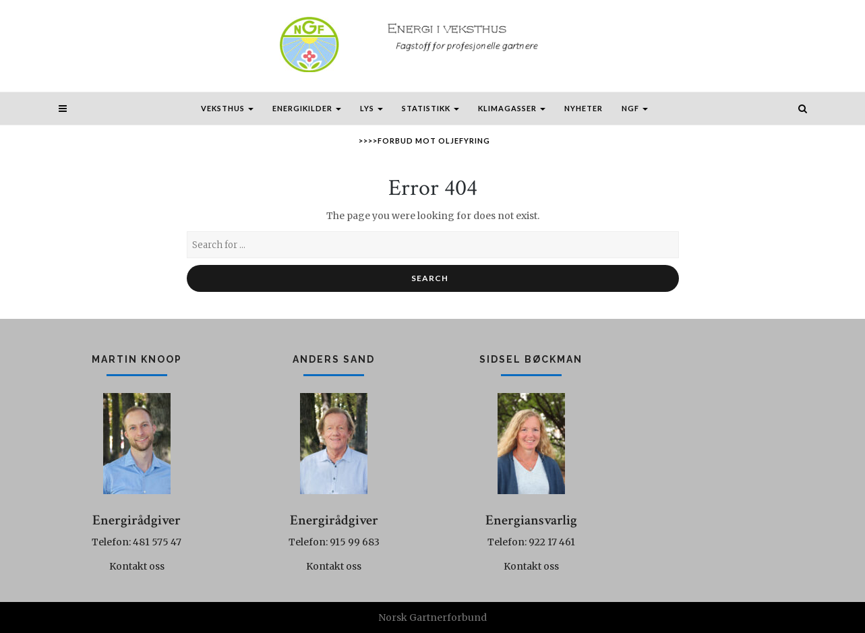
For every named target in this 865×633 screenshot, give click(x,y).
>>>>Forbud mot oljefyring (424, 140)
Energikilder (306, 108)
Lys (371, 108)
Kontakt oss (137, 566)
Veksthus (227, 108)
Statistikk (430, 108)
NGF (635, 108)
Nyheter (583, 108)
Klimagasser (511, 108)
